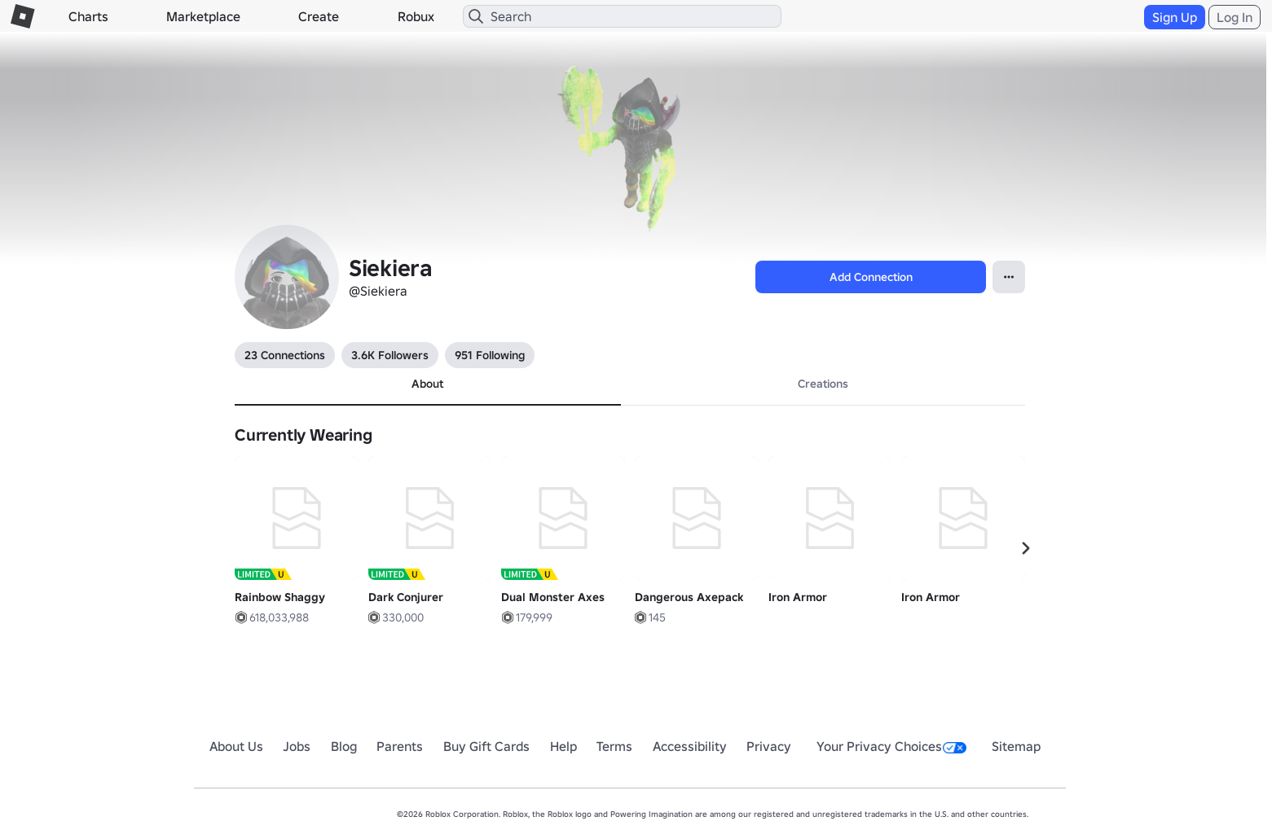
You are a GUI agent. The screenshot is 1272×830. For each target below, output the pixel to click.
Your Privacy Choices (891, 746)
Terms (614, 746)
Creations (823, 383)
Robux (416, 16)
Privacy (768, 746)
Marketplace (203, 16)
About (427, 383)
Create (318, 16)
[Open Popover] (1009, 277)
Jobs (296, 746)
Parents (399, 746)
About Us (236, 746)
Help (563, 746)
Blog (344, 746)
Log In (1234, 17)
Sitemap (1016, 746)
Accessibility (690, 746)
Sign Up (1174, 17)
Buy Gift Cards (486, 746)
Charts (88, 16)
